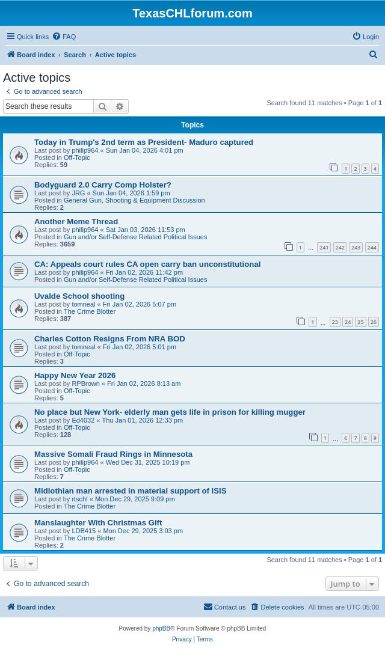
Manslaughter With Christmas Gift (98, 522)
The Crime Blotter (90, 311)
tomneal (83, 304)
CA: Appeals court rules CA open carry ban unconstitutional (147, 264)
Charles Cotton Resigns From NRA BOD (109, 338)
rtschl (79, 499)
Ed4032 (83, 420)
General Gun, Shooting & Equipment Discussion (134, 200)
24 (348, 322)
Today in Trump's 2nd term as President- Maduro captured (143, 142)
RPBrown (85, 383)
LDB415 (84, 530)
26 (374, 322)
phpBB (161, 628)
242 (340, 247)
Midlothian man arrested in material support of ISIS (130, 490)
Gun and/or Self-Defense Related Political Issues (135, 236)
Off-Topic (77, 157)
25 (360, 322)
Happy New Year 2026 (75, 375)
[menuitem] (64, 36)
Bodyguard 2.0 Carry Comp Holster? (102, 184)
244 (372, 247)
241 (323, 247)
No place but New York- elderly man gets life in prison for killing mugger (170, 412)
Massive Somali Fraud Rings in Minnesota (113, 454)
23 (335, 322)
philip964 (85, 150)
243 (355, 247)
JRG (78, 193)
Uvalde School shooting (79, 296)
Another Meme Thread (76, 221)
